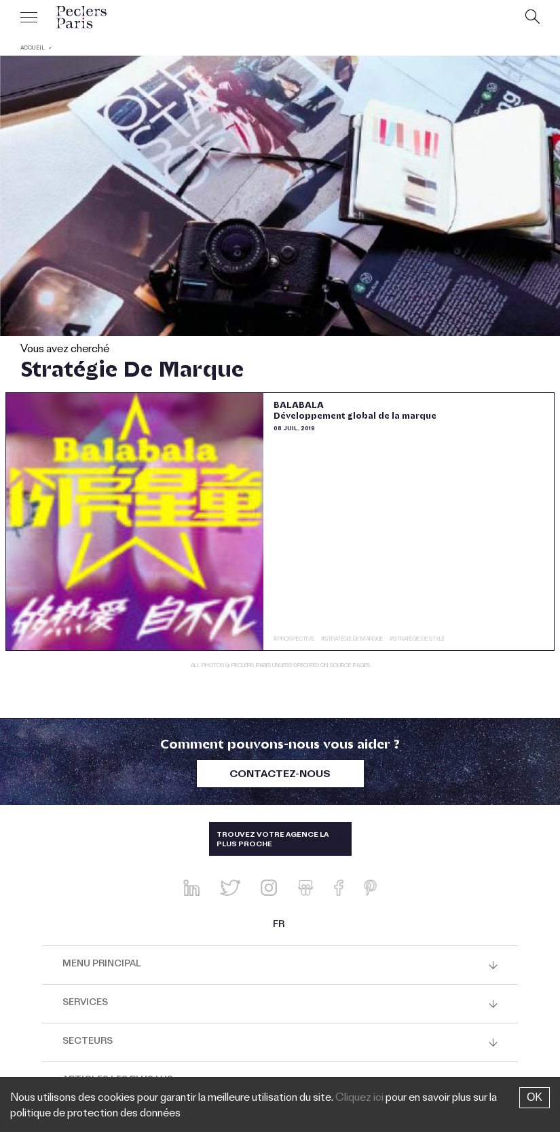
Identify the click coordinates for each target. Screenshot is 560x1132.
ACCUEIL (32, 48)
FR (278, 926)
